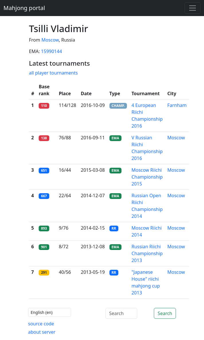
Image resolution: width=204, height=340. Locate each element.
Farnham (177, 105)
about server (41, 332)
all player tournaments (53, 73)
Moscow (50, 40)
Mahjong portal (24, 8)
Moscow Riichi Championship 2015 (147, 177)
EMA (115, 138)
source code (41, 324)
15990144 (51, 51)
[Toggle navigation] (193, 8)
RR (113, 228)
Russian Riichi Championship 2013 (147, 253)
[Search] (121, 313)
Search (165, 313)
